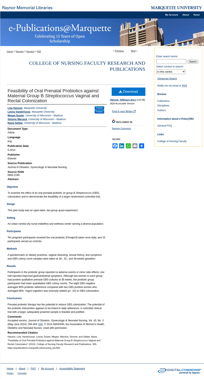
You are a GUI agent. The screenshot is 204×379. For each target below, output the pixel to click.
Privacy (10, 373)
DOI (40, 324)
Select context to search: (170, 66)
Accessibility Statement (72, 368)
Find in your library (124, 111)
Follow (99, 108)
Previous (119, 51)
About (22, 368)
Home (10, 51)
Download (128, 91)
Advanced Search (167, 78)
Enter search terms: (167, 56)
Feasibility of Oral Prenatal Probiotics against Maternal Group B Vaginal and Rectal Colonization (53, 95)
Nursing (20, 51)
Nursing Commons (121, 128)
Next (133, 51)
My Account (47, 368)
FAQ (33, 368)
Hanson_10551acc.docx (123, 100)
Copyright (22, 373)
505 (39, 51)
